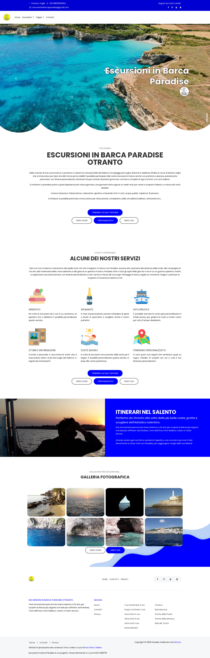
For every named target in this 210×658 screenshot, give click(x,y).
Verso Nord (82, 219)
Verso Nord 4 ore (132, 612)
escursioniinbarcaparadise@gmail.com (49, 7)
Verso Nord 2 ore (132, 617)
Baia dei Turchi (162, 622)
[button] (15, 78)
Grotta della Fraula (163, 612)
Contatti (50, 17)
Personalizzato (106, 219)
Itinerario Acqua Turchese (105, 212)
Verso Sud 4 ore (131, 622)
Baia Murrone (161, 608)
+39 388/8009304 (56, 3)
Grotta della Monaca (164, 617)
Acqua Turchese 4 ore (134, 608)
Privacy (124, 578)
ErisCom (177, 640)
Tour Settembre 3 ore (134, 603)
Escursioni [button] (27, 17)
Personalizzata (131, 626)
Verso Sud (129, 219)
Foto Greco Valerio (93, 646)
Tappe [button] (39, 17)
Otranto (158, 603)
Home (18, 17)
